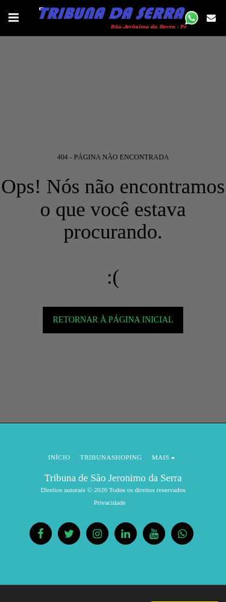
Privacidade (110, 502)
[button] (13, 17)
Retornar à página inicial (112, 319)
